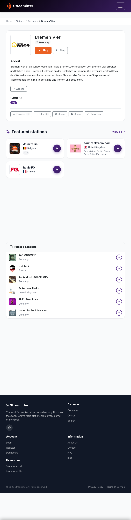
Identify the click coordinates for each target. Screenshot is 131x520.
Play (43, 50)
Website (18, 89)
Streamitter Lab (14, 466)
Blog (70, 457)
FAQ (70, 452)
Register (10, 447)
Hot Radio (24, 266)
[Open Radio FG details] (14, 169)
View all (118, 132)
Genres (71, 415)
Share (60, 114)
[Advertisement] (65, 214)
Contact (72, 447)
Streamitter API (14, 471)
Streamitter (17, 405)
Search (71, 420)
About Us (73, 442)
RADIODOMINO (28, 255)
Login (9, 442)
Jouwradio (30, 144)
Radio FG (29, 167)
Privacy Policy (95, 487)
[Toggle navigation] (120, 6)
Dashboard (12, 452)
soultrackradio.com (97, 143)
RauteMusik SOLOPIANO (33, 277)
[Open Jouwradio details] (14, 148)
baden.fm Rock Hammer (33, 310)
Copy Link (94, 114)
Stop (60, 50)
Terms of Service (116, 487)
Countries (73, 410)
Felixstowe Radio (29, 288)
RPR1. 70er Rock (28, 299)
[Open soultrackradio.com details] (75, 148)
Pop (14, 103)
